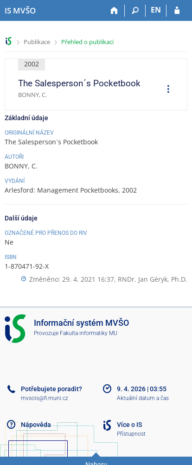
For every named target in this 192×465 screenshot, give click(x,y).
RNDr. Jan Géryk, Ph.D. (152, 279)
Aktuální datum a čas (143, 398)
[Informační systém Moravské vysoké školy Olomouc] (20, 11)
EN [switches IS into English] (156, 10)
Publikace (37, 42)
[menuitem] (165, 90)
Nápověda (36, 424)
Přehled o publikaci (87, 42)
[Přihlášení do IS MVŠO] (176, 11)
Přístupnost (131, 434)
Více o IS (129, 424)
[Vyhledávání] (135, 11)
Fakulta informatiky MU (88, 333)
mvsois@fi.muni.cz (44, 398)
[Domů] (114, 11)
